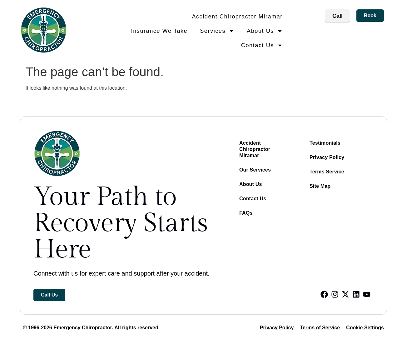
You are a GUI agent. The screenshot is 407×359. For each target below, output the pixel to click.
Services (217, 31)
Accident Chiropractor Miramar (237, 16)
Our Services (255, 169)
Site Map (320, 186)
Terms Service (327, 171)
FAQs (246, 213)
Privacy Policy (327, 157)
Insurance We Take (159, 31)
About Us (265, 31)
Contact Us (262, 45)
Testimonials (325, 143)
